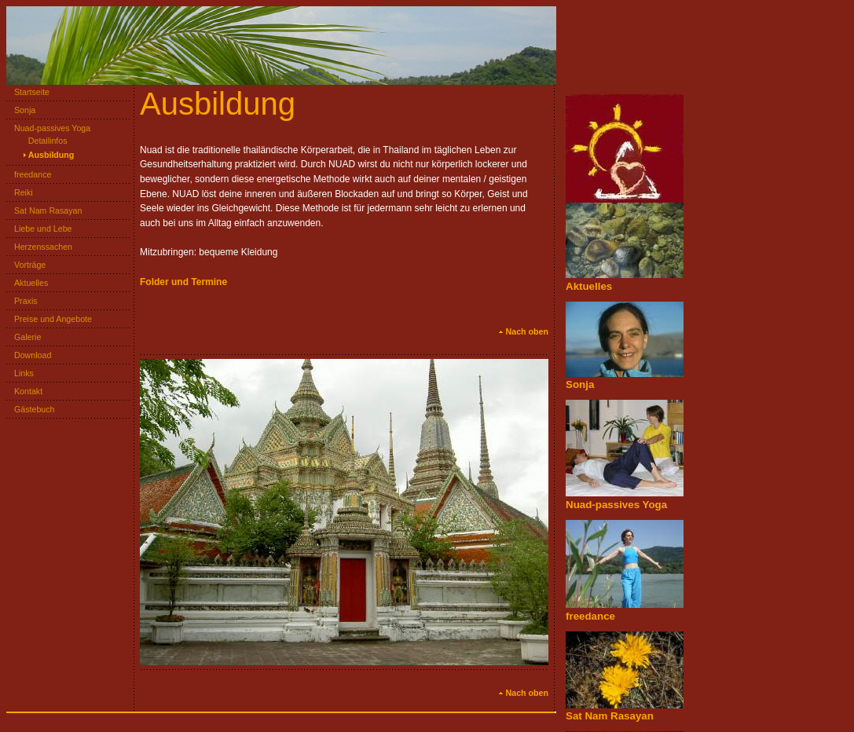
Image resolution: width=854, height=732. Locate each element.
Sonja (20, 110)
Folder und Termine (183, 281)
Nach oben (523, 331)
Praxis (22, 301)
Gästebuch (30, 409)
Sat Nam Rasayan (44, 210)
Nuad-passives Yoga (48, 128)
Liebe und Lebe (38, 228)
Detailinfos (44, 140)
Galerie (23, 337)
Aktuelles (27, 282)
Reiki (19, 192)
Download (28, 355)
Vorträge (26, 264)
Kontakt (24, 391)
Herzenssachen (39, 246)
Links (20, 373)
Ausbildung (47, 154)
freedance (28, 174)
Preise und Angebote (49, 319)
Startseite (27, 92)
